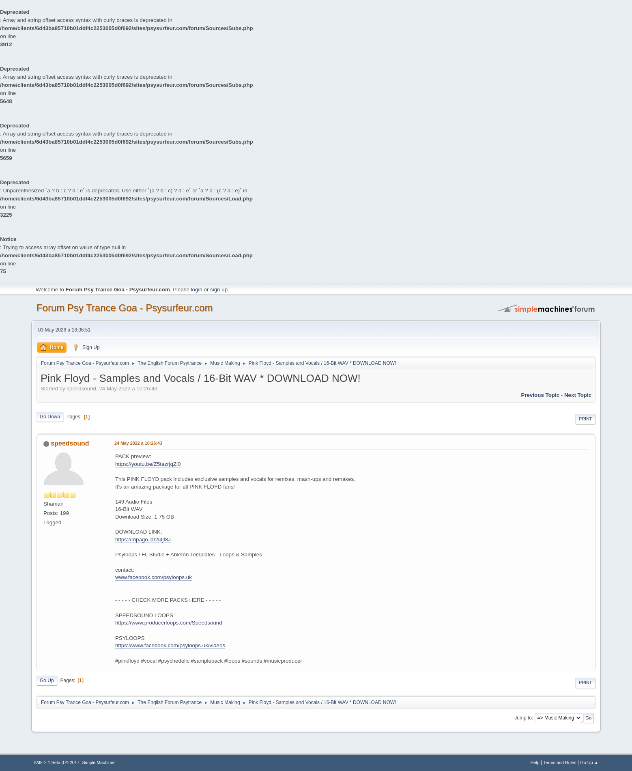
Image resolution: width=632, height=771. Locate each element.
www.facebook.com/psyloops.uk (153, 577)
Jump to (523, 718)
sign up (219, 289)
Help (535, 762)
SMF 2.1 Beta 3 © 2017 (57, 762)
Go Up (47, 680)
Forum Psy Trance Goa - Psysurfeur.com (125, 307)
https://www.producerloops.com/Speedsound (168, 623)
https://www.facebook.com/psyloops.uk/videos (170, 645)
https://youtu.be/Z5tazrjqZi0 (148, 464)
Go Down (50, 417)
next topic (577, 395)
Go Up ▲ (589, 762)
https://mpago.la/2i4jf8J (143, 539)
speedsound (70, 443)
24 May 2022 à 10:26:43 (138, 443)
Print (585, 418)
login (196, 289)
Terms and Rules (560, 762)
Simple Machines (98, 762)
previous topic (540, 395)
